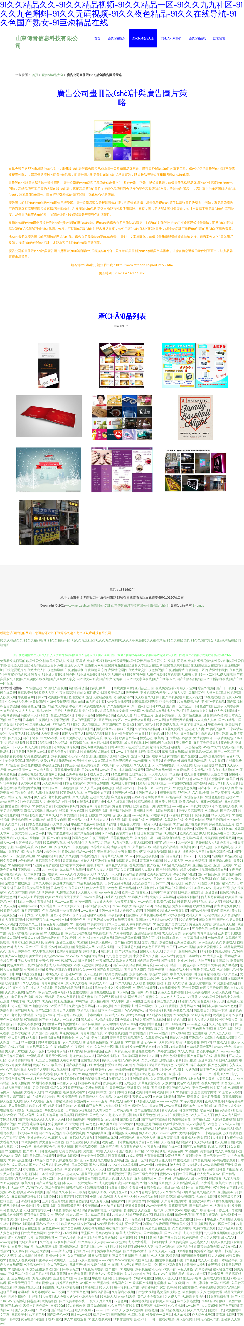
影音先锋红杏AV (143, 1051)
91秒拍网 (21, 724)
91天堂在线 (101, 1283)
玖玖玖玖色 (179, 983)
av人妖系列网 (51, 783)
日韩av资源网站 (211, 801)
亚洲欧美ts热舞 (201, 1128)
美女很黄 (206, 1151)
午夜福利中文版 (134, 733)
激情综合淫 (19, 820)
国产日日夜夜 (225, 688)
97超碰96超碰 (73, 1078)
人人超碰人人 (99, 820)
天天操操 (167, 1142)
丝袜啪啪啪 (66, 947)
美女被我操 (23, 1065)
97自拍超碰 (34, 688)
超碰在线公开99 (90, 711)
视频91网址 (228, 892)
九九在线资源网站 (110, 1160)
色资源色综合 (182, 1010)
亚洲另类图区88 (185, 942)
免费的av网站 (181, 906)
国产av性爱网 (199, 910)
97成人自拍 (230, 1124)
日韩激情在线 (79, 742)
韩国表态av (80, 838)
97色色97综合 (45, 1015)
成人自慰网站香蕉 (158, 1219)
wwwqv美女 (168, 1133)
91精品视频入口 (106, 1019)
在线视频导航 (124, 919)
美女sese (46, 1128)
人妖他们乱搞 (206, 1106)
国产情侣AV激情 (135, 1251)
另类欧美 (125, 779)
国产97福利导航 (170, 1265)
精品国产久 (135, 1038)
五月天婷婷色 (164, 1065)
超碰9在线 (199, 901)
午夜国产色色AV (82, 824)
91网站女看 (136, 1314)
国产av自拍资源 (16, 956)
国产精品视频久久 (172, 1310)
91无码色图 (155, 733)
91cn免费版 (181, 1015)
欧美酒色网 (123, 988)
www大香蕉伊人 (20, 770)
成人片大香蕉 (137, 1242)
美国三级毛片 (106, 851)
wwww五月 (99, 1101)
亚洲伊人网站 (175, 1028)
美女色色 (36, 933)
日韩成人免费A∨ (101, 942)
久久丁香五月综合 (12, 1137)
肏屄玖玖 (61, 1128)
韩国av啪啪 (223, 951)
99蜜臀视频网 (59, 720)
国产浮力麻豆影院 (12, 1097)
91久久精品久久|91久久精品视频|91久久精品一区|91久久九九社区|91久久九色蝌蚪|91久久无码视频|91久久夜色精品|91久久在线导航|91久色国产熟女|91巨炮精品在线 (118, 640)
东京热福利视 (223, 847)
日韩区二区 (47, 1178)
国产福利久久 (225, 883)
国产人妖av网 (24, 1310)
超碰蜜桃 (160, 1283)
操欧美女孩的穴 (22, 1246)
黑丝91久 (185, 888)
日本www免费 (81, 1314)
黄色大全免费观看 (170, 992)
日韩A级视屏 (228, 1060)
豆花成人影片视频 (30, 897)
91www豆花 (64, 901)
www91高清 (186, 947)
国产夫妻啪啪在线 (72, 1301)
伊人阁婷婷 (110, 1024)
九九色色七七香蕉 (118, 956)
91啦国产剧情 (138, 897)
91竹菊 (178, 824)
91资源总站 (37, 820)
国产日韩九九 (24, 1010)
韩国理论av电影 (220, 860)
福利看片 (110, 1246)
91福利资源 (29, 815)
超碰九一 (177, 747)
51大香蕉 (207, 1183)
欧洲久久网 (194, 915)
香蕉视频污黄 (112, 1083)
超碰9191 (233, 797)
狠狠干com (171, 761)
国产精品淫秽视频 (127, 938)
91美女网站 (54, 879)
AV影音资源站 (200, 1001)
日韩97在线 (89, 770)
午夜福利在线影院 (27, 1024)
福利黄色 (189, 1106)
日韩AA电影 (94, 733)
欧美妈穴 (160, 738)
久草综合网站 (15, 1069)
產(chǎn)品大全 (143, 38)
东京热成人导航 (223, 770)
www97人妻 (168, 919)
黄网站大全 (232, 956)
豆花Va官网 (26, 1115)
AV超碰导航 (16, 1192)
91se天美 (218, 1001)
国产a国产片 (145, 724)
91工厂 (171, 947)
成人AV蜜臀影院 (176, 910)
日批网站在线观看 (42, 1156)
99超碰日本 (29, 1174)
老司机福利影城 (160, 1010)
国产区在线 (189, 756)
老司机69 (165, 1178)
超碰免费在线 (30, 765)
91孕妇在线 (209, 1301)
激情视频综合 (202, 738)
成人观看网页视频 (51, 774)
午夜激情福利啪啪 (69, 692)
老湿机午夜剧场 (207, 1051)
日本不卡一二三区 (110, 1010)
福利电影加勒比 (167, 938)
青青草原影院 (206, 933)
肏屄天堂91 (216, 783)
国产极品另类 (75, 1065)
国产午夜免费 (171, 697)
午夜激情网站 (59, 1047)
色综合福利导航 (189, 1078)
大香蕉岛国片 (50, 733)
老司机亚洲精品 (22, 1015)
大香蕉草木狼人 (125, 901)
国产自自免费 (169, 856)
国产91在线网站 (40, 1165)
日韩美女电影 (87, 1178)
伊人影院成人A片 (118, 879)
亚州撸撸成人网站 (124, 1133)
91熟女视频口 (89, 856)
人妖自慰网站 (215, 692)
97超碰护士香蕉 (137, 747)
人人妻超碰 (209, 1305)
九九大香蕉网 (41, 1278)
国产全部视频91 (108, 1056)
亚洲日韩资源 (153, 910)
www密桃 (200, 779)
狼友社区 (142, 892)
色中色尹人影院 (116, 865)
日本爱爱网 (79, 1165)
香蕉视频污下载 (119, 1174)
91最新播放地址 (193, 1296)
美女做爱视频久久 (209, 947)
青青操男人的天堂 (162, 1301)
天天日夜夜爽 (65, 829)
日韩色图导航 (202, 706)
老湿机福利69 (123, 697)
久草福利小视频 (123, 1292)
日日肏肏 (68, 1038)
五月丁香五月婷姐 (54, 1201)
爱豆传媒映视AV (119, 1274)
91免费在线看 (96, 1265)
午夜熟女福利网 (74, 1133)
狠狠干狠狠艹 (157, 969)
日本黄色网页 (143, 779)
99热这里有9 (188, 919)
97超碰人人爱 (10, 879)
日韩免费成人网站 (156, 1187)
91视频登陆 (47, 1196)
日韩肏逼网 (216, 1274)
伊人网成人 (124, 765)
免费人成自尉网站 (104, 779)
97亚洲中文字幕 (208, 965)
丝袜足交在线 (116, 1169)
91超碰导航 (177, 1047)
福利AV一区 (43, 847)
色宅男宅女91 (125, 833)
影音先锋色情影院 (95, 1042)
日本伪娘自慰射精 (199, 711)
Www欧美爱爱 (156, 1205)
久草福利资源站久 (138, 924)
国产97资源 (172, 1233)
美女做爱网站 (14, 761)
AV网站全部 (200, 792)
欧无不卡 (110, 738)
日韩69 (41, 697)
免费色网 (86, 806)
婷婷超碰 (108, 788)
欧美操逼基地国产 (123, 929)
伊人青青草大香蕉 (137, 720)
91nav (129, 856)
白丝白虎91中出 (182, 1187)
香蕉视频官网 (177, 1205)
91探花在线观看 (204, 1228)
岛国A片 (123, 756)
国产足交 (14, 738)
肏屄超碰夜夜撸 (147, 856)
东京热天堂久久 (37, 1047)
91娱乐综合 (88, 751)
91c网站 (123, 992)
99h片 (127, 1065)
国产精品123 (201, 1119)
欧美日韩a (92, 1205)
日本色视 (57, 888)
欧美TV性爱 (37, 1106)
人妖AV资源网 (133, 1310)
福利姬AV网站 (60, 729)
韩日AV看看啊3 (99, 1255)
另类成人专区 (141, 1097)
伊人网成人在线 (65, 1074)
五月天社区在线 (56, 1056)
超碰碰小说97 (142, 879)
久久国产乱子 (14, 824)
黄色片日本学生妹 (188, 956)
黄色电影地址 (97, 1210)
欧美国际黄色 (57, 697)
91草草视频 (129, 1165)
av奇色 (91, 1124)
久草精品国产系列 (199, 1047)
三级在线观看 (90, 1060)
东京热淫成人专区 (100, 919)
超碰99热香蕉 (184, 1215)
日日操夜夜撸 (199, 815)
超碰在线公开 (157, 1074)
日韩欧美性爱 (27, 692)
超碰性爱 (68, 801)
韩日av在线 (82, 1278)
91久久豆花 (230, 974)
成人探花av (19, 1165)
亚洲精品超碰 (202, 865)
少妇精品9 (19, 829)
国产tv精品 (130, 1183)
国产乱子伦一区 (58, 1314)
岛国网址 (141, 1260)
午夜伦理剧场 (102, 933)
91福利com (225, 829)
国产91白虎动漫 (58, 838)
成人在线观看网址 (119, 801)
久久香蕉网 (48, 906)
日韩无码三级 (157, 783)
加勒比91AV (203, 888)
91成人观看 (134, 1156)
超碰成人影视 (97, 1192)
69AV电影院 (186, 1196)
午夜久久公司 (19, 988)
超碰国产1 (131, 978)
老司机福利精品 (188, 897)
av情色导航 (216, 938)
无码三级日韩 (93, 974)
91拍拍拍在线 (39, 1006)
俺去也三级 (19, 1006)
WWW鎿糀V (124, 1260)
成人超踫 (206, 847)
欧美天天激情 (126, 715)
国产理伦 (32, 761)
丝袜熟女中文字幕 (72, 865)
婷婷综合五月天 (75, 879)
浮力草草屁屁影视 (97, 1215)
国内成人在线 (114, 1015)
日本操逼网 (129, 1056)
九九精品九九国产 (72, 870)
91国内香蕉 (93, 978)
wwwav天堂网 (116, 1242)
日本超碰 (125, 1237)
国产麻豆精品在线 (199, 1056)
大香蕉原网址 (14, 919)
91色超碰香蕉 (61, 1210)
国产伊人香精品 (81, 1128)
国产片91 (29, 1151)
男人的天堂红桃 (16, 1051)
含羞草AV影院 (226, 1038)
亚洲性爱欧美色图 (162, 1260)
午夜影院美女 (192, 1156)
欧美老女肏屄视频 (78, 933)
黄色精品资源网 (134, 874)
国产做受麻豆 (192, 715)
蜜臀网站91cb (190, 1006)
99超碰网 (53, 1097)
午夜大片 (75, 706)
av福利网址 (52, 851)
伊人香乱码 (16, 1038)
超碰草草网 (8, 1292)
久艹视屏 (46, 1242)
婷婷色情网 (167, 702)
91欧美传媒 (29, 1142)
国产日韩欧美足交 (66, 1269)
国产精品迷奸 (50, 938)
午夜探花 (124, 851)
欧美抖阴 (231, 897)
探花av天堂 (61, 1165)
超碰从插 (68, 851)
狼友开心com (104, 1069)
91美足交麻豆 (118, 1192)
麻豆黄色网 (94, 1106)
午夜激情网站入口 (202, 969)
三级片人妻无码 (65, 711)
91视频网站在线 (166, 888)
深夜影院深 (95, 1187)
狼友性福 (132, 915)
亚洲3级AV (48, 947)
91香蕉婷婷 (65, 1196)
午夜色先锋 (216, 724)
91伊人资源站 (220, 815)
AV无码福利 (16, 1301)
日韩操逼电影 (94, 1015)
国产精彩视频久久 (30, 1119)
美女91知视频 (18, 933)
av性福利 (123, 1097)
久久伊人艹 (172, 1296)
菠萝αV (190, 883)
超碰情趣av (91, 951)
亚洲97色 (141, 829)
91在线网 (223, 969)
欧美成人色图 (108, 1178)
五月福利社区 (160, 1087)
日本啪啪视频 (163, 1215)
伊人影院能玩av (182, 829)
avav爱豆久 (206, 942)
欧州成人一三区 (65, 1260)
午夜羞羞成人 (74, 888)
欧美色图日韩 (111, 1142)
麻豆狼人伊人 (66, 1083)
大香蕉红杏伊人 (131, 1146)
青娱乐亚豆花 (14, 1078)
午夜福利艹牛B (81, 1047)
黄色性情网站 (220, 910)
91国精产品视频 (55, 688)
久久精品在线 (200, 770)
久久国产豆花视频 (45, 1033)
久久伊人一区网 (172, 978)
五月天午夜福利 (207, 1215)
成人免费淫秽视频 (196, 774)
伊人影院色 (92, 1142)
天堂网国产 (19, 929)
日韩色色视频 (212, 1133)
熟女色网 (76, 810)
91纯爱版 (32, 733)
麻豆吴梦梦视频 (168, 1137)
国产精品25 (67, 1219)
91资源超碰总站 (224, 983)
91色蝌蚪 (161, 1128)
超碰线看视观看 (11, 756)
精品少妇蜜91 (190, 870)
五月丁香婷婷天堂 (206, 742)
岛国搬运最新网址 (70, 1205)
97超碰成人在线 (153, 711)
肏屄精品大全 (178, 969)
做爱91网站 (48, 761)
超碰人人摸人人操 (99, 870)
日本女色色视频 (37, 824)
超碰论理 (163, 983)
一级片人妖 (149, 824)
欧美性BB (207, 1210)
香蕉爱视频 (137, 865)
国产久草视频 (220, 792)
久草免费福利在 (149, 1083)
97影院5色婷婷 (34, 1265)
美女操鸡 (106, 1028)
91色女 (158, 924)
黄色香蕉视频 (27, 774)
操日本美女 (198, 1065)
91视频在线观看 (144, 988)
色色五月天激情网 (55, 924)
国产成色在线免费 (158, 770)
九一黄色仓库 (134, 1219)
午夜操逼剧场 (51, 765)
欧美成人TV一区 (101, 983)
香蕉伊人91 (221, 1074)
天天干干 (132, 692)
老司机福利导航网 (66, 747)
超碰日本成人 (63, 1183)
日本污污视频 (123, 1110)
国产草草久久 (48, 815)
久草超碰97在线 (156, 1038)
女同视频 (173, 756)
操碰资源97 (149, 1287)
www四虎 (161, 965)
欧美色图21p (166, 901)
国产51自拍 (13, 1305)
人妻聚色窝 (193, 747)
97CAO (113, 1165)
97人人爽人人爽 (205, 720)
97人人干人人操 (109, 874)
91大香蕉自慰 (213, 956)
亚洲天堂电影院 (200, 983)
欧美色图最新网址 (36, 756)
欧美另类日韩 (159, 829)
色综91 (178, 1069)
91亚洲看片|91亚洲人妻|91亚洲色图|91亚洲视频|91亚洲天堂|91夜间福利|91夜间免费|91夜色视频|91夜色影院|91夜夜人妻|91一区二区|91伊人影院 (128, 674)
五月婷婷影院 (30, 910)
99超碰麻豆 (102, 1128)
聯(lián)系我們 (171, 38)
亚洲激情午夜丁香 (12, 1001)
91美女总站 (95, 924)
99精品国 (44, 742)
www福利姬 (140, 815)
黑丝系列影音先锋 (41, 942)
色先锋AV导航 (192, 838)
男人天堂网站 (17, 1106)
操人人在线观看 (41, 988)
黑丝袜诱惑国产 (64, 883)
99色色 (112, 888)
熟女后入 (54, 1233)
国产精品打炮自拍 (153, 1119)
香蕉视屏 (112, 1228)
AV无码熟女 (8, 924)
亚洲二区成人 (65, 942)
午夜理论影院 (101, 1278)
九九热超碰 (50, 870)
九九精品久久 (206, 1192)
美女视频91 (144, 1128)
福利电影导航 (185, 1246)
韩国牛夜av (44, 1260)
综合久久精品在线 (100, 938)
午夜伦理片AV (49, 960)
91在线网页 (158, 815)
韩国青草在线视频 (70, 1015)
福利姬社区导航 (142, 965)
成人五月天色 (99, 1201)
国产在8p (111, 1269)
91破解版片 (16, 1269)
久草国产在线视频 (152, 1019)
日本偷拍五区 (189, 733)
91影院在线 (218, 1087)
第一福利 (137, 706)
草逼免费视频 (69, 1033)
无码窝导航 (211, 915)
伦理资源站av (28, 1178)
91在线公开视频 (190, 1278)
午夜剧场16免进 (184, 874)
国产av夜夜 (121, 965)
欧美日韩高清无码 (144, 1069)
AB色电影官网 (99, 929)
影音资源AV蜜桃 (215, 715)
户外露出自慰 (166, 1051)
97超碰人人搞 (121, 1215)
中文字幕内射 (74, 1169)
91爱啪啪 (115, 1210)
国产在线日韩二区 (131, 1151)
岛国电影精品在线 (224, 856)
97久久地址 (142, 765)
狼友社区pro (86, 1224)
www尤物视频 (213, 1165)
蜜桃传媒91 (95, 865)
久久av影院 (182, 879)
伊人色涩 (40, 797)
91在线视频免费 (169, 988)
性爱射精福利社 (19, 1296)
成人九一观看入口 (66, 1019)
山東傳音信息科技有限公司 (130, 605)
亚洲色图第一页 (144, 806)
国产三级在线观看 (147, 1110)
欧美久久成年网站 (162, 897)
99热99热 (171, 733)
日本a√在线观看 (57, 810)
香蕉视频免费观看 (67, 770)
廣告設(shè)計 (101, 605)
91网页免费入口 (226, 1019)
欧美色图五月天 (153, 947)
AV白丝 (150, 992)
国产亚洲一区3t (136, 1160)
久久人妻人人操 (220, 1033)
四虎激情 (81, 1115)
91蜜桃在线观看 (46, 792)
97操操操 (30, 1019)
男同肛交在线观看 (63, 1028)
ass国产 (85, 1283)
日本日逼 (174, 851)
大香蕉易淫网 (69, 1060)
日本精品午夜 (228, 1260)
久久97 (135, 1192)
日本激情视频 (138, 1301)
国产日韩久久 (24, 1219)
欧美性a (149, 1001)
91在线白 (6, 711)
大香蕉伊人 (16, 733)
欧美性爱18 (13, 983)
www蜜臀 (140, 761)
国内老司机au (40, 1210)
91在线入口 (221, 1042)
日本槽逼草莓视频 (78, 1110)
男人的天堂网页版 (84, 720)
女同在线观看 (219, 1283)
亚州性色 (144, 929)
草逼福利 (175, 774)
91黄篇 (31, 742)
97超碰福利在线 (115, 1106)
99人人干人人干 (201, 1115)
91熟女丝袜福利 (74, 783)
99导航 (130, 1042)
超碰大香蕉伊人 (73, 733)
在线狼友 (215, 1178)
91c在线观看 (60, 1069)
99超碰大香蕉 (39, 1251)
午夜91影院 (131, 1305)
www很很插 (124, 751)
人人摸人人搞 (87, 892)
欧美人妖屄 (65, 1146)
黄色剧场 (227, 742)
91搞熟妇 (182, 1092)
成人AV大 (167, 956)
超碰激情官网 (105, 824)
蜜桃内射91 (44, 711)
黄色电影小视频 (32, 1319)
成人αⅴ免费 (182, 1314)
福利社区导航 (222, 1269)
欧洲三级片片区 (229, 1196)
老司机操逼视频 (215, 978)
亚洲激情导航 (139, 1078)
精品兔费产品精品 (166, 847)
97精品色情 (60, 724)
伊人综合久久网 (11, 1101)
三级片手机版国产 (125, 1255)
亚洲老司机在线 (229, 933)
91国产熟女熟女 (169, 1237)
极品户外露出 (158, 974)
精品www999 (85, 851)
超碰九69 (98, 801)
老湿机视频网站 (96, 1078)
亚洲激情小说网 (29, 870)
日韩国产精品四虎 (67, 988)
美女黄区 (163, 806)
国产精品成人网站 (54, 706)
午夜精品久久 (118, 1078)
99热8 (137, 1274)
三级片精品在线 (36, 965)
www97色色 (223, 1047)
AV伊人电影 (29, 1128)
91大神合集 (184, 1251)
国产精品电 (127, 888)
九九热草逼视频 (46, 1246)
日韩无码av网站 (26, 1133)
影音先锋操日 (96, 1305)
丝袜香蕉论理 (69, 910)
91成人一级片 (25, 901)
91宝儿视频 (231, 1178)
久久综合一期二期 (147, 838)
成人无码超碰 (207, 1260)
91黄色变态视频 (184, 788)
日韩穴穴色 (19, 833)
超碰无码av (76, 1087)
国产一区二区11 (132, 1228)
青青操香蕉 (102, 806)
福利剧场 (79, 1210)
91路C (75, 724)
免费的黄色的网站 (81, 1006)
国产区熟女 (230, 965)
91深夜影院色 (187, 1287)
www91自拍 (59, 919)
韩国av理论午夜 (146, 1006)
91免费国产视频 (96, 810)
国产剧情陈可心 (167, 870)
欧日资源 (116, 742)
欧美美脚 (66, 1115)
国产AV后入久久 (47, 1224)
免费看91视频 (203, 1251)
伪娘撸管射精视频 (21, 1060)
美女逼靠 (222, 733)
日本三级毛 (71, 765)
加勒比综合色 (31, 974)
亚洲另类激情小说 (168, 715)
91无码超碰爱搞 (67, 1287)
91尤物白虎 (13, 1151)
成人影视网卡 (84, 1310)
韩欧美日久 (202, 1010)
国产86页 (32, 947)
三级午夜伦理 (54, 1187)
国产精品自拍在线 (127, 942)
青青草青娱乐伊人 (226, 906)
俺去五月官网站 (212, 897)
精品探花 (54, 1106)
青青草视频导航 (91, 1033)
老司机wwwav (28, 906)
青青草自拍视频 (151, 860)
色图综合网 (50, 910)
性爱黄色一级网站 (159, 1314)
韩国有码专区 (188, 1110)
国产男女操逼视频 (59, 1160)
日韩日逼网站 (185, 1174)
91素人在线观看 (99, 1319)
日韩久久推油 (163, 879)
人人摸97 (110, 1151)
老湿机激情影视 (11, 1215)
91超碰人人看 (58, 1137)
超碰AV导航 (73, 974)
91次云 (23, 1028)
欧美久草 (27, 1183)
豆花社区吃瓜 (99, 847)
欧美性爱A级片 (173, 1124)
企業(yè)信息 (197, 38)
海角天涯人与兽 (193, 851)
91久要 (56, 1078)
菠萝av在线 (150, 942)
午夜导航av (152, 1146)
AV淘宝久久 (34, 1187)
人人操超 (232, 783)
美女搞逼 (208, 1078)
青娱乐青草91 (121, 847)
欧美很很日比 (203, 765)
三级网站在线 (17, 1274)
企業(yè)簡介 (116, 38)
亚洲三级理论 (215, 820)
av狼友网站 (229, 1246)
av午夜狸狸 (176, 1283)
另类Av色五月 (66, 997)
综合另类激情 (9, 706)
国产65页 (199, 783)
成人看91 (32, 1038)
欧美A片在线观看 (69, 951)
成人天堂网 (188, 688)
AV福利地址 (35, 1192)
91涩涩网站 (154, 820)
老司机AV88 (218, 929)
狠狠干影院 (168, 792)
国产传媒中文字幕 (97, 792)
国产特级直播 (91, 1024)
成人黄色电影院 (110, 1183)
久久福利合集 (178, 1242)
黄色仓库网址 (121, 806)
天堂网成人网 (85, 947)
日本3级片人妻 (53, 974)
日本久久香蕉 (41, 883)
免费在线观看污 (96, 1087)
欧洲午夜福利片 (77, 774)
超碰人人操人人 (166, 1278)
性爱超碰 (146, 738)
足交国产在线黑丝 (17, 883)
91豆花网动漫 (10, 1183)
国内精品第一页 (148, 960)
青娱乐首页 (118, 1038)
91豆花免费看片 (172, 729)
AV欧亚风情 (105, 1224)
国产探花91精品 (158, 865)
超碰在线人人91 (206, 842)
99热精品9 (60, 742)
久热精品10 (107, 1097)
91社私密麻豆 (64, 1001)
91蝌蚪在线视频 (43, 1083)
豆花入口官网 (123, 870)
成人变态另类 (171, 933)
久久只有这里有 (220, 1024)
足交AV (31, 992)
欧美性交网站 (202, 906)
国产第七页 (228, 810)
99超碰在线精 (10, 910)
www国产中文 (10, 801)
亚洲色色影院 (214, 797)
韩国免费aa (81, 1101)
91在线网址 (71, 1233)
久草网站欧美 (30, 783)
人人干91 (126, 1265)
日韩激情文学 (135, 1201)
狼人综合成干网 (203, 1314)
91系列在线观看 (191, 1101)
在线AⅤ (137, 797)
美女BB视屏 (99, 1038)
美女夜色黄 (184, 742)
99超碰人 (183, 901)
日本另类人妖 (145, 1137)
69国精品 (53, 801)
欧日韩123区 (155, 706)
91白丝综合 (34, 1110)
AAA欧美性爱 (209, 997)
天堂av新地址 (164, 1246)
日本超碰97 (86, 960)
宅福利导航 (38, 1124)
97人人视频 (8, 1255)
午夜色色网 (80, 847)
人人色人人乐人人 (173, 997)
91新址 (47, 1001)
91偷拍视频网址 (223, 1201)
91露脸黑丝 (89, 1287)
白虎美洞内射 (123, 688)
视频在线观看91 (165, 810)
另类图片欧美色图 (41, 829)
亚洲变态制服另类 (151, 1028)
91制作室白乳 (122, 1319)
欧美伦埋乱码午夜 (58, 969)
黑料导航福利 (20, 1033)
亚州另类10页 (188, 951)
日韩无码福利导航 (206, 1319)
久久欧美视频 (181, 1228)
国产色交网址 (217, 1065)
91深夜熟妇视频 (218, 1296)
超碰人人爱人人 (151, 951)
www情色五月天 (36, 729)
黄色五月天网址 (200, 924)
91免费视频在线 (54, 842)
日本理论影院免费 (147, 751)
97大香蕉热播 (75, 1305)
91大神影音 (107, 815)
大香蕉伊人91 (86, 874)
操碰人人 (86, 860)
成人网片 (231, 788)
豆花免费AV (50, 1228)
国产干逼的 (31, 738)
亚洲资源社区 (25, 856)
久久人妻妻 (80, 797)
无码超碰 (130, 1083)
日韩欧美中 (203, 1187)
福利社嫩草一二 (101, 688)
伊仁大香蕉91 (27, 960)
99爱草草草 (58, 1006)
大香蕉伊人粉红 (195, 1265)
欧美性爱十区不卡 (128, 1224)
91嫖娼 (233, 1087)
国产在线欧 (50, 874)
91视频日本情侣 (116, 1187)
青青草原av (71, 860)
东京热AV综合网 (228, 1287)
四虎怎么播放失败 (39, 1269)
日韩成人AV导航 (81, 1137)
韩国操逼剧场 (69, 1246)
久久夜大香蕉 (77, 1274)
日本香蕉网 (58, 1274)
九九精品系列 (181, 865)
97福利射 (206, 951)
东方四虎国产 (111, 724)
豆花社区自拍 (224, 1142)
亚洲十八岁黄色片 (117, 1051)
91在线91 (171, 833)
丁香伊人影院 (84, 715)
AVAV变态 (46, 978)
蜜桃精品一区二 (16, 779)
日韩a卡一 (188, 856)
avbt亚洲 (111, 1119)
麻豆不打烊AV (60, 915)
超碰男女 (129, 1210)
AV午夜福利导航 (173, 1274)
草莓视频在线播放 (174, 751)
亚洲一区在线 (222, 865)
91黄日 (113, 1265)
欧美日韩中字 (145, 1092)
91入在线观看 (54, 933)
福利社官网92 (105, 729)
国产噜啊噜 (118, 1314)
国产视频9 (168, 960)
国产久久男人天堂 (229, 919)
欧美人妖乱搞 (220, 1242)
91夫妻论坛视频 (32, 879)
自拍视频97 (221, 879)
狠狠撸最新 (216, 779)
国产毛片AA (98, 1115)
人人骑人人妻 (177, 692)
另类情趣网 (96, 879)
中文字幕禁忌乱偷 (127, 947)
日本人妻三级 (114, 924)
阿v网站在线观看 (224, 1160)
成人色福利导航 (225, 711)
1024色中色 (167, 1287)
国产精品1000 (78, 820)
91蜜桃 (82, 942)
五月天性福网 (20, 1083)
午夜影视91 (151, 1274)
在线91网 (229, 901)
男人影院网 (184, 1319)
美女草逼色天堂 (38, 888)
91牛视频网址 (123, 1006)
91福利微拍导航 (89, 1219)
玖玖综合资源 (148, 1056)
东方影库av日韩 (84, 1251)
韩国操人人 (29, 715)
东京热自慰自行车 (199, 1028)
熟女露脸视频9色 (169, 1292)
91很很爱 (18, 751)
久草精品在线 (141, 847)
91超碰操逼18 (47, 856)
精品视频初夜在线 (90, 883)
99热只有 (108, 765)
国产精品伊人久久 (97, 906)
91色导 (44, 715)
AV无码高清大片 (33, 801)
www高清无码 (61, 1251)
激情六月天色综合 (36, 1305)
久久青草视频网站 (174, 1201)
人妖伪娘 (191, 1069)
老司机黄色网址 (59, 797)
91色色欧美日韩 (75, 929)
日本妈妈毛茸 (176, 1019)
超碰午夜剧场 (105, 715)
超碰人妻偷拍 (87, 997)
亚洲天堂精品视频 (99, 697)
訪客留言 (219, 38)
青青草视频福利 (68, 1156)
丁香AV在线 (53, 1319)
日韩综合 (45, 747)
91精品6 (38, 1160)
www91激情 (127, 1296)
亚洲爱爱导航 (62, 1278)
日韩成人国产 (9, 938)
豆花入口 (177, 883)
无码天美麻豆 (28, 1242)
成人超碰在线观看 (131, 770)
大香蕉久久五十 (30, 924)
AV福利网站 (131, 1060)
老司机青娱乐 (56, 1051)
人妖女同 (168, 1083)
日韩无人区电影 (110, 997)
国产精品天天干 (82, 1069)
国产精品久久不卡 (58, 1192)
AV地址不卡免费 (37, 1078)
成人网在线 (134, 1001)
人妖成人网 (8, 697)
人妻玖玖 (222, 1078)
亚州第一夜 (200, 1087)
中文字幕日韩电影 (193, 938)
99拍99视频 (148, 1183)
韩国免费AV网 (205, 829)
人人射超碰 (216, 761)
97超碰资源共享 (92, 956)
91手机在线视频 (115, 1033)
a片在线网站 (36, 1097)
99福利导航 (35, 1056)
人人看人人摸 (158, 774)
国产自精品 (44, 1183)
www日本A (89, 910)
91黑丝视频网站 (120, 761)
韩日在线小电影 (163, 1319)
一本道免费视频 (196, 860)
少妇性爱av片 (51, 1024)
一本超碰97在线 (179, 783)
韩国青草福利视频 (144, 702)
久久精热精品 (163, 779)
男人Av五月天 (148, 1133)
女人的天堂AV (57, 1265)
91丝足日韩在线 (46, 1060)
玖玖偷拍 (165, 1183)
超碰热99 (117, 1201)
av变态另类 (37, 1314)
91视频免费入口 (218, 833)
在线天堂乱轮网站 (219, 851)
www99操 (146, 1165)
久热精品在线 (147, 1196)
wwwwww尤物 (167, 1101)
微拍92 (206, 1042)
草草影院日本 (32, 1169)
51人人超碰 (216, 1255)
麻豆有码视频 (93, 1051)
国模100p (57, 1305)
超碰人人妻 (46, 692)
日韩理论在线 (87, 815)
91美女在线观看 (29, 1228)
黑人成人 (87, 1019)
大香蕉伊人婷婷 (131, 910)
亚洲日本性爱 (143, 810)
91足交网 (203, 856)
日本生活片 (145, 715)
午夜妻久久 (150, 997)
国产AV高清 (97, 1165)
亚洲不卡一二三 (179, 1074)
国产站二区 (43, 1010)
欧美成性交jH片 (95, 706)
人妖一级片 (37, 1051)
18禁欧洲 (42, 1310)
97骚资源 (85, 756)
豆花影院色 (196, 692)
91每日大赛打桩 (122, 783)
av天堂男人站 (59, 824)
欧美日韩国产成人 (228, 1251)
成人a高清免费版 (60, 965)
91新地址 (211, 810)
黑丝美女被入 (104, 988)
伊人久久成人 (196, 1310)
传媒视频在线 (50, 1038)
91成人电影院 (201, 1015)
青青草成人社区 (112, 856)
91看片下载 (120, 842)
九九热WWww (54, 956)
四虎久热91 (62, 847)
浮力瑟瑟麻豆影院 (51, 1142)
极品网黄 (206, 1110)
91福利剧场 (162, 906)
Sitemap (198, 605)
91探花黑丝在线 (19, 1160)
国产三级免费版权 (145, 1174)
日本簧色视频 (223, 1028)
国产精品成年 (198, 1205)
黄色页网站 (15, 965)
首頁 (97, 38)
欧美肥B (129, 724)
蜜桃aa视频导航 (23, 1224)
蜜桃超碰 (121, 1047)
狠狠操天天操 (134, 1205)
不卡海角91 (126, 1124)
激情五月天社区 (224, 924)
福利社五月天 (108, 1146)
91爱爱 (141, 783)
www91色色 (228, 1006)
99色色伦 (214, 1124)
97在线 (237, 1015)
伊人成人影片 (42, 770)
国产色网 (137, 992)
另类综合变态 (190, 1169)
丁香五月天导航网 (228, 1210)
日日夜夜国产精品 (150, 833)
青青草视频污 (225, 1314)
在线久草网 (8, 960)
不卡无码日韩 (74, 1124)
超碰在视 (155, 1106)
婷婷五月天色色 (144, 1115)
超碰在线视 (221, 888)
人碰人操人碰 (221, 992)
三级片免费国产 (85, 1183)
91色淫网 (233, 692)
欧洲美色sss (221, 1015)
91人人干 (105, 1287)
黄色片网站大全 (91, 1246)
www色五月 (146, 901)
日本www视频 (157, 1033)
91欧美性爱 (53, 1092)
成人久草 (214, 901)
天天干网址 (117, 1087)
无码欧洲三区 (179, 1128)
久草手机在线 (123, 933)
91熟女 (20, 1110)
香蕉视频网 (199, 1224)
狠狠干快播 (125, 729)
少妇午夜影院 (168, 1006)
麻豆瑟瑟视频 (120, 797)
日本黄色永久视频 (212, 1069)
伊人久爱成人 (71, 1042)
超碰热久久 (13, 1169)
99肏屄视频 (68, 815)
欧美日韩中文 (97, 1092)
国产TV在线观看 (194, 1146)
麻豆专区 (153, 1142)
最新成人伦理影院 (194, 1137)
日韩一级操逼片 (174, 1024)
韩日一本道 (219, 1010)
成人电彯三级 (91, 724)
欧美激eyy (68, 1224)
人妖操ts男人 (223, 1128)
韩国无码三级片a (20, 797)
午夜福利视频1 (112, 1219)
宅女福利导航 (24, 792)
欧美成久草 (223, 1183)
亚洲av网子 (185, 960)
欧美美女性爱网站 (93, 1156)
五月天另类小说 (70, 738)
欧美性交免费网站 (51, 992)
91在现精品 (181, 770)
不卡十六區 (26, 915)
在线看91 (83, 801)
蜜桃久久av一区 (84, 969)
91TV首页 (75, 1051)
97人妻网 (117, 1001)
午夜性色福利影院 (172, 1056)
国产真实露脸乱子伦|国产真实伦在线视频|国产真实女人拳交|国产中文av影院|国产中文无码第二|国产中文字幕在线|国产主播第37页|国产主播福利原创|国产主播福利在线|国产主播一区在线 (121, 678)
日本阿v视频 (99, 742)
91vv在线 (72, 956)
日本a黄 (19, 888)
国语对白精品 (171, 838)
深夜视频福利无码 (64, 756)
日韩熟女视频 (145, 1292)
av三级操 (79, 1192)
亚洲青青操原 (66, 1178)
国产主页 (148, 938)
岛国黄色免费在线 (45, 865)
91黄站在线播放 (180, 738)
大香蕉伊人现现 (38, 1069)
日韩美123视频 (73, 1106)
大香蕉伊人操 (33, 1092)
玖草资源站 (166, 1042)
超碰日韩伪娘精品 (193, 761)
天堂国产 (87, 1233)
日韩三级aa (77, 1265)
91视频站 (57, 1215)
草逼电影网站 (86, 1010)
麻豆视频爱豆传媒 (24, 1196)
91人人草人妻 (90, 788)
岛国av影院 (106, 751)
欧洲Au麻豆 (216, 1146)
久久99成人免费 (16, 702)
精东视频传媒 (44, 1283)
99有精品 (82, 1001)
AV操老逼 (28, 1205)
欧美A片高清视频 (191, 810)
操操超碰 (151, 1310)
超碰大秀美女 (57, 751)
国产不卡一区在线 (210, 788)
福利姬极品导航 (65, 1242)
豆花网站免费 (90, 765)
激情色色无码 (30, 706)
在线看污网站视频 (179, 720)
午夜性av (172, 1169)
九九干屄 (170, 951)
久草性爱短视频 (95, 692)
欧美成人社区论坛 (129, 1233)
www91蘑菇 (93, 897)
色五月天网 (228, 842)
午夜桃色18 (26, 697)
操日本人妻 (210, 1006)
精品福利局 (16, 742)
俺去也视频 (207, 1287)
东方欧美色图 (129, 1119)
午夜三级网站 (98, 838)
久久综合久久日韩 (147, 697)
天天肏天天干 (102, 901)
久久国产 (114, 1305)
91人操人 (21, 838)
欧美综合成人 (188, 801)
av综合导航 (219, 774)
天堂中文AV (173, 1210)
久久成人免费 (14, 992)
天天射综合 (34, 851)
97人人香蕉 (31, 983)
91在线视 (126, 1269)
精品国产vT (124, 788)
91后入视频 (104, 947)
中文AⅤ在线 (49, 738)
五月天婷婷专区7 (111, 720)
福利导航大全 (159, 747)
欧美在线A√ (41, 1065)
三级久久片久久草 (99, 1301)
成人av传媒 (199, 1178)
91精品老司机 (143, 801)
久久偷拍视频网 (118, 706)
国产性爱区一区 (165, 842)
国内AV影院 (82, 901)
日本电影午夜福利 (35, 720)
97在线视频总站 (188, 702)
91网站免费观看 (223, 1119)
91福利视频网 (216, 729)
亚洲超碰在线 (104, 860)
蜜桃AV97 (167, 1174)
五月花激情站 (13, 729)
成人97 (19, 947)
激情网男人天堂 (127, 860)
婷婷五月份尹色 (67, 1283)
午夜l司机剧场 (34, 969)
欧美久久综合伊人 (192, 833)
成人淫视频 (119, 820)
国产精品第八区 (62, 1310)
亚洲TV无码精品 (213, 702)
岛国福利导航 (24, 847)
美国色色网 (78, 919)
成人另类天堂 (99, 774)
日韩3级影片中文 (74, 938)
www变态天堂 (197, 1024)
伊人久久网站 (97, 761)
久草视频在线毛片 (153, 915)
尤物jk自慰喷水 (190, 1133)
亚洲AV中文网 (55, 1255)
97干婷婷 (79, 761)
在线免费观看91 (166, 688)
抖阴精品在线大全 (27, 1287)
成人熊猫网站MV (136, 742)
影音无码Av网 (147, 1042)
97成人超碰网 (87, 1260)
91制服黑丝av (18, 1074)
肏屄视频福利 (217, 1265)
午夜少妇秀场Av (201, 806)
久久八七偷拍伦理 (209, 1292)
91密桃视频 (137, 1033)
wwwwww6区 (230, 1051)
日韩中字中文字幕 (163, 892)
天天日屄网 (50, 788)
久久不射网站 (76, 1255)
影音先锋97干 (150, 978)
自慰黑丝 (33, 1301)
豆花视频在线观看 (103, 992)
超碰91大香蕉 (42, 1296)
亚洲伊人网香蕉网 (226, 706)
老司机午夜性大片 (21, 1237)
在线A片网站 (210, 1083)
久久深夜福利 (203, 1142)
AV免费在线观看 (118, 702)
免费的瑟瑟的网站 (148, 1124)
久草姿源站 (203, 1269)
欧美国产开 (69, 1097)
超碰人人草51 (144, 870)
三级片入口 (183, 779)
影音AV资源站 (34, 810)
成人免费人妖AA (208, 1174)
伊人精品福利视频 (158, 1015)
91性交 (183, 1001)
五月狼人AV (97, 1274)
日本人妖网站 (112, 978)
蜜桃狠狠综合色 (44, 1146)
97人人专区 (186, 1051)
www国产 (193, 1305)
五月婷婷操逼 (40, 1292)
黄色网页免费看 (11, 1019)
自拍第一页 (216, 1310)
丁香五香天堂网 (128, 824)
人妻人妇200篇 (141, 842)
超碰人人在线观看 (21, 1260)
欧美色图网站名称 (142, 1047)
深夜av (73, 751)
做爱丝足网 (227, 838)
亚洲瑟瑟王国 (144, 688)
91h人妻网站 (107, 1124)
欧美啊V (11, 1178)
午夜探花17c (105, 960)
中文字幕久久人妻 (145, 956)
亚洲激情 (165, 824)
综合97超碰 (206, 688)
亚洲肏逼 (211, 892)
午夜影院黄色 (179, 1115)
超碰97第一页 (196, 1274)
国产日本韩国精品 (121, 1092)
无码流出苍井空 (146, 1265)
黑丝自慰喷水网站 (204, 1092)
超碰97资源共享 (119, 1115)
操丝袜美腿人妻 (160, 1160)
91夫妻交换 (104, 1006)
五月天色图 (200, 929)
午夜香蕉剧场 (223, 738)
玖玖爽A (57, 929)
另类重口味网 (92, 1151)
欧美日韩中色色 (150, 1024)
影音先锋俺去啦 (208, 1246)
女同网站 (165, 1069)
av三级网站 (127, 1137)
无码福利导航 (93, 738)
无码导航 (65, 761)
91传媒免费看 (42, 806)
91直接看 (116, 1042)
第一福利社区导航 (126, 1287)
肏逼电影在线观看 (157, 1228)
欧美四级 (211, 838)
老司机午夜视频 (22, 997)
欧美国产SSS (88, 1097)
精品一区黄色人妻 (183, 965)
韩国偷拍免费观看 (155, 1224)
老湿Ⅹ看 (24, 1292)
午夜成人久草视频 (219, 1219)
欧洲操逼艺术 (125, 960)
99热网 (135, 711)
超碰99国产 (74, 1215)
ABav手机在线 (88, 1028)
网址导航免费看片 (59, 833)
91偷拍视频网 (75, 1119)
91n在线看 (77, 924)
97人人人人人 (25, 711)
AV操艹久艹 (211, 747)
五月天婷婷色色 (19, 951)
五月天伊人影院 (135, 969)
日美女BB (225, 1106)
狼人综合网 (184, 765)
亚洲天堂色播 (214, 1101)
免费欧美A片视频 (109, 1251)
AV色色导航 (173, 797)
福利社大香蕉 (111, 1060)
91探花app (68, 960)
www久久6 (67, 874)
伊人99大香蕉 (96, 888)
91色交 (220, 765)
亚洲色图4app (227, 1192)
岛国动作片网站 (147, 919)
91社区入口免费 (115, 897)
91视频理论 (212, 697)
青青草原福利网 (52, 983)
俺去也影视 (199, 1033)
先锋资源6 (122, 1069)
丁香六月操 (67, 1237)
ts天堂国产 (37, 702)
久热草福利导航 (164, 1097)
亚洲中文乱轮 (207, 1060)
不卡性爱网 (190, 988)
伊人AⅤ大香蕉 (34, 1101)
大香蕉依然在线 (93, 1228)
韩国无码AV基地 (200, 751)
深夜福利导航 (38, 779)
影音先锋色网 (231, 874)
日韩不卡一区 (144, 788)
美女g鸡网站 (135, 1015)
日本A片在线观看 (48, 1042)
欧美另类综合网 (116, 974)
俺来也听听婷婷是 (41, 892)
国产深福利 (235, 702)
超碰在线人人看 (46, 1219)
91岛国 (162, 1047)
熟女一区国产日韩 (221, 1224)
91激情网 (191, 1151)
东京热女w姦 (138, 974)
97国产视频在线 (37, 919)
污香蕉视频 (116, 1156)
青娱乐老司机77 (153, 1192)
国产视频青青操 (196, 824)
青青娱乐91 (45, 901)
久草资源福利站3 (147, 729)
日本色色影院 (69, 788)
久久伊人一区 (103, 1047)
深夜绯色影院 (30, 1201)
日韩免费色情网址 (33, 1233)
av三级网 (58, 1292)
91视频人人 (108, 1296)
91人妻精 (33, 1001)
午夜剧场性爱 (54, 1110)
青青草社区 (19, 942)
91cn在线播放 (122, 906)
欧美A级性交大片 (159, 874)
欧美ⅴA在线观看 (187, 1042)
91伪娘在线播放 (179, 1119)
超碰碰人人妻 (194, 729)
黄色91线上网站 (188, 1083)
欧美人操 (228, 747)
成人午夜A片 (176, 711)
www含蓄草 (172, 1106)
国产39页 (61, 978)
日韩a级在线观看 (162, 742)
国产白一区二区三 (178, 706)
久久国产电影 (17, 892)
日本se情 (77, 702)
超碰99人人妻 (143, 1246)
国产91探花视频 (50, 1133)
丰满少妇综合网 (101, 1196)
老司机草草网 (154, 797)
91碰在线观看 (66, 892)
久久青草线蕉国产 (163, 1078)
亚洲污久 (137, 756)
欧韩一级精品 (44, 997)
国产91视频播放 (188, 1097)
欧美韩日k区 (189, 847)
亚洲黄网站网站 (123, 792)
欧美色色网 (175, 1151)
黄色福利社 (228, 1215)
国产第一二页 (202, 1074)
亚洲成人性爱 (137, 1169)
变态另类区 (56, 1124)
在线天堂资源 (83, 965)
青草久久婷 (169, 1110)
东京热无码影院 (98, 783)
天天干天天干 (73, 897)
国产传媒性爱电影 (12, 1056)
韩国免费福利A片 (66, 806)
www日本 (103, 1310)
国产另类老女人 (176, 924)
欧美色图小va (128, 738)
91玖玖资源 (167, 1196)
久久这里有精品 (112, 1205)
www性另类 (108, 770)
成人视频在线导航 (31, 1255)
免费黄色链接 (194, 820)
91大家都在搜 (220, 1205)
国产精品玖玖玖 (120, 810)
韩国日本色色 (186, 1260)
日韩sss (199, 1219)
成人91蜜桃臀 (196, 1124)
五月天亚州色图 (78, 1292)
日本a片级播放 (179, 1033)
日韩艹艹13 (161, 883)
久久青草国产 (102, 1110)
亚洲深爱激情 (156, 851)
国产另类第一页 (214, 1156)
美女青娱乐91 (108, 1237)
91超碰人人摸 (145, 1101)
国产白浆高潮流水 (109, 969)
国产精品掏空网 (86, 1146)
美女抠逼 (190, 1060)
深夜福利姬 (16, 851)
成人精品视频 (99, 1001)
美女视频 (139, 851)
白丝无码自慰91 (61, 715)
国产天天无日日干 (21, 1283)
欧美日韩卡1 (165, 1092)
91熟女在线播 (39, 1028)
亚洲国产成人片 (147, 792)
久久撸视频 (176, 1305)
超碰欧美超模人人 (82, 1056)
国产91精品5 (227, 720)
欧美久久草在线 (181, 974)
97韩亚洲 (81, 1196)
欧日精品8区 (138, 774)
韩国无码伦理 (192, 697)
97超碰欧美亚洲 (98, 1133)
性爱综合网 (113, 1065)
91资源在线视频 (77, 992)
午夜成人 (115, 1101)
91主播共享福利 (197, 1283)
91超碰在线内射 (19, 865)
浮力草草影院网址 (112, 1074)
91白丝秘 (18, 1187)
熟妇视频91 (184, 1142)
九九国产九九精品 (98, 842)
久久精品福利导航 (186, 1183)
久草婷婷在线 (173, 820)
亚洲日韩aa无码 (106, 1137)
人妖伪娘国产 (141, 883)
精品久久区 (58, 1087)
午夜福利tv (116, 915)
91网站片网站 (88, 1074)
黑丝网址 (107, 951)
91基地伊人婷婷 (229, 1092)
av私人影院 (185, 1269)
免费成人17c (30, 938)
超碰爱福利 (76, 697)
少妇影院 (48, 1287)
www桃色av (180, 806)
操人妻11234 (142, 906)
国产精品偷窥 (83, 833)
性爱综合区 (75, 842)
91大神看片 (217, 1137)
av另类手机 (37, 833)
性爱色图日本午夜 (17, 806)
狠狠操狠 (188, 1292)
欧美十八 (57, 1065)
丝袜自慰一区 (9, 1201)
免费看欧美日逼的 (12, 661)
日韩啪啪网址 (158, 1242)
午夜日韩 (155, 761)
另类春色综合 (104, 1233)
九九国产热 (203, 960)
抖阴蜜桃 (153, 1201)
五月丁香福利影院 (59, 1101)
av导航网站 (26, 860)
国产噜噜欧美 (153, 1233)
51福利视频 (19, 1156)
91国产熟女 (193, 978)
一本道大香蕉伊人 (51, 1174)
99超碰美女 (95, 1119)
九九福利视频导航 (216, 1233)
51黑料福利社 (156, 1151)
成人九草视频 (224, 1151)
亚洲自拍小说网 (105, 756)
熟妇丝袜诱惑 (78, 688)
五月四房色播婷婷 (211, 756)
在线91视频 (16, 1047)
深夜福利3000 (39, 929)
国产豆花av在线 (85, 1160)
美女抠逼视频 (46, 1205)
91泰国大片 (205, 883)
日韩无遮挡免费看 (48, 860)
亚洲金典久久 (36, 1137)
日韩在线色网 (47, 1151)
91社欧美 (42, 915)
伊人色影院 (178, 1165)
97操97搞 (173, 1192)
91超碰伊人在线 (167, 724)
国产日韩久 (163, 788)
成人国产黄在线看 (17, 1087)
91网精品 (188, 1192)
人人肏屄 (126, 1178)
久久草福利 (20, 1251)
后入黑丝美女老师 (115, 711)
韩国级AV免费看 (89, 1083)
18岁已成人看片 (170, 1060)
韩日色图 (14, 720)
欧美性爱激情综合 (89, 829)
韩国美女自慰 (56, 820)
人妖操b (127, 829)
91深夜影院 (176, 915)
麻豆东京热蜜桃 (188, 1301)
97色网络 (184, 792)
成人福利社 (145, 888)
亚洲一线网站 (108, 910)
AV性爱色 (12, 765)
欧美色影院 (49, 1301)
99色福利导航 (178, 815)
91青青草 (161, 1165)
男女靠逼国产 (80, 779)
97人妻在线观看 (43, 951)
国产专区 (78, 915)
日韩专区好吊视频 (117, 883)
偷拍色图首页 (78, 1201)
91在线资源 (181, 1160)
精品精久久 (181, 1178)
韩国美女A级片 (199, 1201)
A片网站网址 (132, 997)
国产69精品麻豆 (209, 874)
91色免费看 (119, 774)
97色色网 (120, 1301)
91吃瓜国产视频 (140, 1283)
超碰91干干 (142, 1319)
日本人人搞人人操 (200, 1019)
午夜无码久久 (180, 929)
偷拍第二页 (37, 838)
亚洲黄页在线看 (138, 1087)
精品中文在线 (230, 997)
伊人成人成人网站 (227, 1115)
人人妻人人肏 (54, 1119)
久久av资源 (149, 1060)
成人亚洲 (123, 815)
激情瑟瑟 (172, 1255)
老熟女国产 (207, 919)
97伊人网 (158, 720)
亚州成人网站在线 (216, 1278)
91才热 (139, 1237)
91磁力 (144, 1255)
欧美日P (232, 779)
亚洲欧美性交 (179, 1224)
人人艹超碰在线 (163, 765)
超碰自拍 (165, 942)
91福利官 (125, 1246)
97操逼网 (182, 1065)
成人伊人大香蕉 (76, 983)
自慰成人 (207, 733)
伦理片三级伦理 (211, 988)
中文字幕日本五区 (193, 724)
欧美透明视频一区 (153, 1305)
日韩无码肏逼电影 (197, 992)
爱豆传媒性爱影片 (36, 1215)
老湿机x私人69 (40, 724)
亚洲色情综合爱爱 (153, 692)
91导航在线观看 (41, 1074)
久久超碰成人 (225, 942)
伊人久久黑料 (209, 1237)
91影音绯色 (95, 1065)
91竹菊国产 (161, 929)
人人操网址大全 (125, 1196)
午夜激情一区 (59, 779)
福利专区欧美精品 (93, 747)
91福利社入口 (138, 1106)
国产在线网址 (155, 756)
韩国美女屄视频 (166, 801)
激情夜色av (103, 965)
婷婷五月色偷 (53, 1169)
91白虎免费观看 (123, 1128)
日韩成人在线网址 (190, 892)
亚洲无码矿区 (142, 1215)
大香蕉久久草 (9, 1142)
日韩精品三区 (75, 1187)
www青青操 (8, 1242)
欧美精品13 (116, 692)
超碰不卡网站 (104, 833)
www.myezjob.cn (78, 605)
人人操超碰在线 (144, 983)
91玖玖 (116, 1310)
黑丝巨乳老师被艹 (94, 1174)
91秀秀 (192, 997)
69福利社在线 (143, 1278)
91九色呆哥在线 (92, 1269)
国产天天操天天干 (70, 906)
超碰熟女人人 (199, 1242)
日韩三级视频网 (46, 1237)
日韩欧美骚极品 (83, 729)
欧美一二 (128, 892)
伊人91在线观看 (75, 1319)
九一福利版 (186, 842)
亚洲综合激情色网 (147, 933)
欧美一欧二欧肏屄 (27, 874)
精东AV (162, 1115)
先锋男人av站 (36, 751)
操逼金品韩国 (100, 1292)
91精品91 (194, 1165)
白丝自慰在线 (182, 1219)
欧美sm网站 (53, 897)
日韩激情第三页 (227, 1169)
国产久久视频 (68, 856)
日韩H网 (14, 974)
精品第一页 (101, 1314)
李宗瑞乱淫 (8, 1119)
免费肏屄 (135, 1187)
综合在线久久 (166, 1001)
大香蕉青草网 (153, 1156)
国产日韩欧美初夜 (193, 1255)
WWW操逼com (136, 1010)
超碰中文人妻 (99, 797)
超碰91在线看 (96, 915)
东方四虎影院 (95, 702)
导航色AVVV (181, 1087)
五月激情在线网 (145, 1178)
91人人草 (157, 1255)
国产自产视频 (228, 1305)
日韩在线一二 (171, 1146)
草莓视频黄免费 (121, 838)
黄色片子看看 (210, 1097)
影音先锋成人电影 (28, 842)
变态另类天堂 (201, 879)
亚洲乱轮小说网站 (201, 1038)
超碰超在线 (136, 820)
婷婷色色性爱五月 (221, 824)
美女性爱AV (71, 1024)
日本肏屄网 (113, 733)
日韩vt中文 (116, 747)
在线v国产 (191, 1210)
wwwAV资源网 (109, 892)
